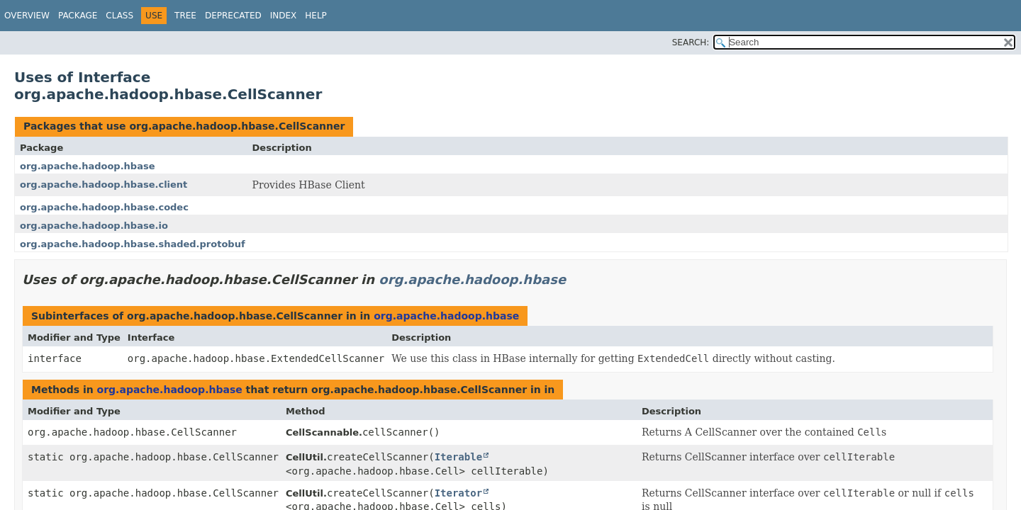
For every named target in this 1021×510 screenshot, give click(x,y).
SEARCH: (691, 42)
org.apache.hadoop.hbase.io (94, 225)
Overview (27, 16)
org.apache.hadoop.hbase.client (103, 184)
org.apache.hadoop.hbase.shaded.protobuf (132, 244)
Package (77, 16)
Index (283, 16)
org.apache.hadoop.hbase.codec (104, 207)
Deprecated (233, 16)
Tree (185, 16)
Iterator (458, 493)
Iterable (458, 457)
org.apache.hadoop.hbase (87, 166)
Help (316, 16)
